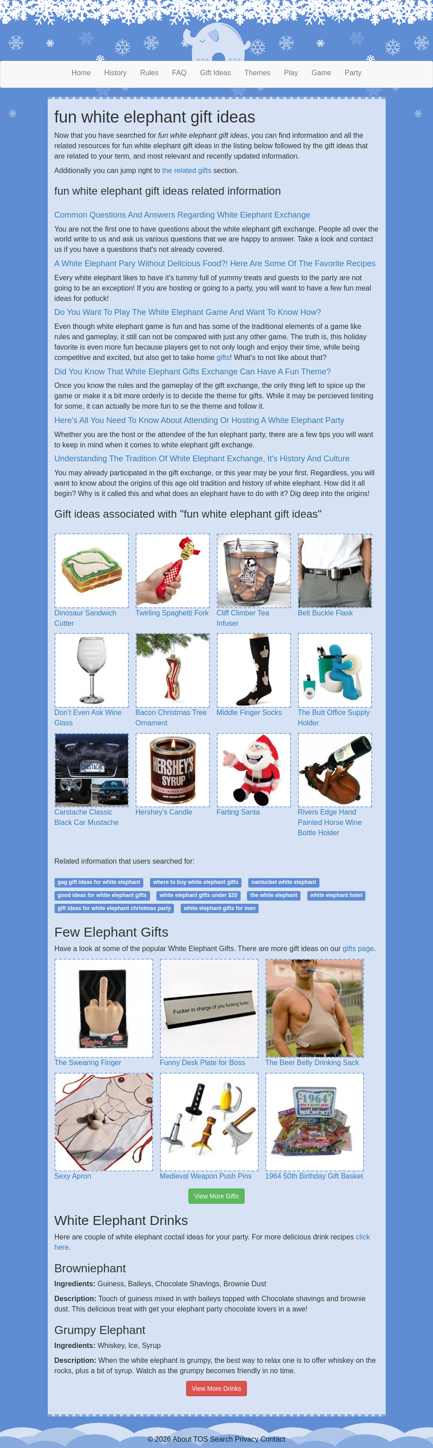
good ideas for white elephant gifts (102, 895)
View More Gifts (216, 1196)
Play (291, 73)
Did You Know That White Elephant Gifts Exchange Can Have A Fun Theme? (193, 371)
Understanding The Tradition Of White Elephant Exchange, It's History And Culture (202, 458)
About (182, 1439)
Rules (149, 73)
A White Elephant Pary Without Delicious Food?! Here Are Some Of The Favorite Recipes (215, 263)
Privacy (246, 1439)
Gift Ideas (215, 73)
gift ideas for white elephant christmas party (114, 908)
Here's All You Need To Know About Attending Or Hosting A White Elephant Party (200, 420)
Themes (258, 73)
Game (321, 73)
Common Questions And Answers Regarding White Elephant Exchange (182, 214)
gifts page (358, 948)
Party (353, 73)
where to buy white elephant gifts (195, 882)
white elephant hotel (336, 895)
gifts (223, 357)
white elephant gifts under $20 (198, 895)
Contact (272, 1439)
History (115, 73)
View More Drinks (216, 1388)
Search (221, 1439)
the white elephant (273, 895)
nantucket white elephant (283, 882)
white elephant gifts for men (219, 908)
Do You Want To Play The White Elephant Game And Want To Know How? (188, 312)
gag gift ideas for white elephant (99, 882)
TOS (200, 1439)
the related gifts (186, 170)
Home (81, 73)
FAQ (179, 73)
